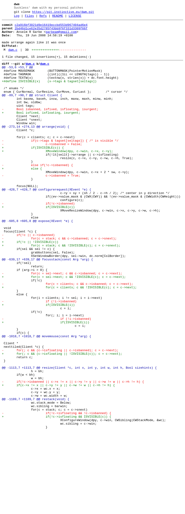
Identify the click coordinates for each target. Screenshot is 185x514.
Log (16, 18)
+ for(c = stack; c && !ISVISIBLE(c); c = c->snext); (61, 291)
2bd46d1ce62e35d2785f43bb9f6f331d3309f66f (51, 32)
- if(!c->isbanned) (38, 240)
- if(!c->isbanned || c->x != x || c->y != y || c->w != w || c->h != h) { (73, 454)
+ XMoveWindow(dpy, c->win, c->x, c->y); (57, 178)
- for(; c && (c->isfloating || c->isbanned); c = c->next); (60, 417)
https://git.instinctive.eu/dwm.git (63, 13)
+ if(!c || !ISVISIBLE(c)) (30, 287)
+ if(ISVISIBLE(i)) (38, 362)
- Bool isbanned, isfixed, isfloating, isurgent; (50, 127)
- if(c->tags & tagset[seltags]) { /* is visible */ (60, 165)
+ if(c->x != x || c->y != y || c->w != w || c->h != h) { (58, 458)
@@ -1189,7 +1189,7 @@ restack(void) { (35, 475)
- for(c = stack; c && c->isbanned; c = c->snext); (59, 282)
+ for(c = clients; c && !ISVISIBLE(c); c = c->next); (69, 341)
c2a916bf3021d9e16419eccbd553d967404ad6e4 (51, 28)
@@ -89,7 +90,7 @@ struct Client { (32, 111)
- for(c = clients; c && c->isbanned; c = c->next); (67, 337)
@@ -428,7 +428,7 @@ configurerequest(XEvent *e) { (46, 224)
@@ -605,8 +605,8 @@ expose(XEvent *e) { (37, 261)
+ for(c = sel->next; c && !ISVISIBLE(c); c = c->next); (64, 329)
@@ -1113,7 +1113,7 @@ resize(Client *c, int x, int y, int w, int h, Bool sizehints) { (79, 438)
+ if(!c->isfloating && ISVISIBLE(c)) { (56, 496)
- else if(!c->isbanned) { (37, 194)
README (57, 18)
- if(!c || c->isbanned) (28, 278)
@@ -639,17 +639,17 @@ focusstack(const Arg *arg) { (47, 308)
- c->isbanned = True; (41, 207)
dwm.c (12, 57)
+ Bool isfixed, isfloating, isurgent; (41, 131)
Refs (43, 18)
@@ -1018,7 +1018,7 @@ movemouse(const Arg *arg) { (46, 400)
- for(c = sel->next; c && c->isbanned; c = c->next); (62, 324)
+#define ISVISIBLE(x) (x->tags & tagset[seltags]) (49, 94)
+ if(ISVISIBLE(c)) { (33, 173)
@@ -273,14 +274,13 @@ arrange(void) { (35, 148)
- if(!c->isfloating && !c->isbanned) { (56, 492)
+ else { (22, 199)
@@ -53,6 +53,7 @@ (17, 77)
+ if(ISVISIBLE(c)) (38, 245)
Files (29, 18)
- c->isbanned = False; (42, 169)
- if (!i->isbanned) (39, 358)
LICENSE (75, 18)
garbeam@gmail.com (61, 36)
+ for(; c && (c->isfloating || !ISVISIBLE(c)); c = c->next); (62, 421)
